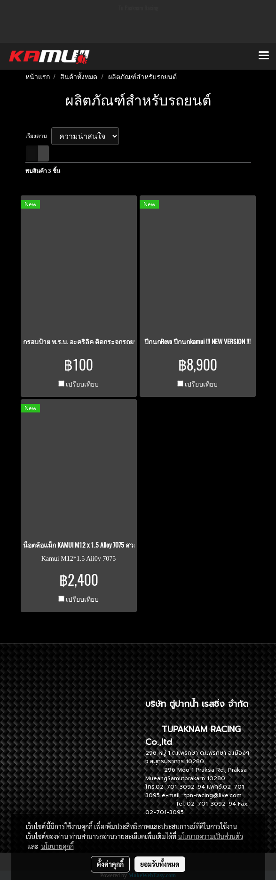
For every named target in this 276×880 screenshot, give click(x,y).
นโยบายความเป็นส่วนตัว (210, 836)
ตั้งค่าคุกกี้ (110, 864)
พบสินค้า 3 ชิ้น (42, 171)
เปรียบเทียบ (82, 384)
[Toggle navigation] (263, 56)
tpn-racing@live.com (213, 795)
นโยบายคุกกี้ (57, 846)
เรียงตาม (38, 136)
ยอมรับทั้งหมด (160, 864)
